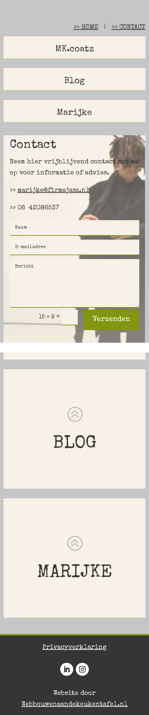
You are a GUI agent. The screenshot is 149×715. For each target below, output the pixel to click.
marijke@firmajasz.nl (53, 190)
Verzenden (111, 319)
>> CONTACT (128, 27)
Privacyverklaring (75, 647)
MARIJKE (74, 573)
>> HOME (86, 27)
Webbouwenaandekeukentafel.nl (74, 704)
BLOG (75, 444)
